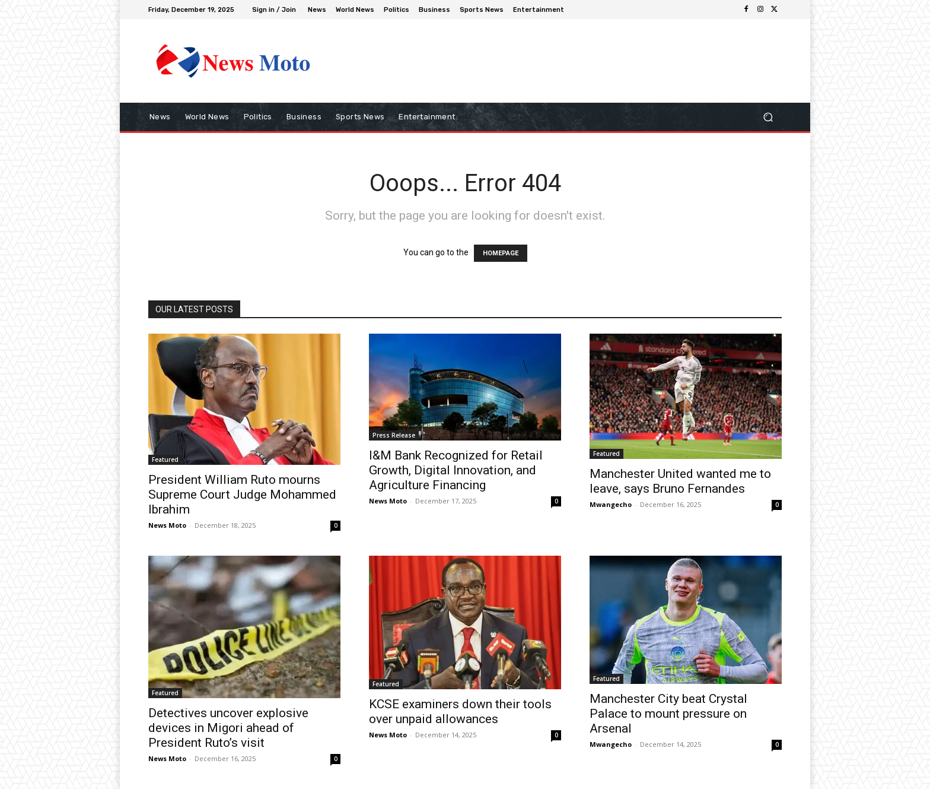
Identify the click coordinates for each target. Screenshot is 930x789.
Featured (165, 459)
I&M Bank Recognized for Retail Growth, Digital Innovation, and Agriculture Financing (456, 470)
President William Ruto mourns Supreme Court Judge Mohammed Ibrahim (242, 495)
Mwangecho (611, 504)
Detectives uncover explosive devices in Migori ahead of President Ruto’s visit (228, 728)
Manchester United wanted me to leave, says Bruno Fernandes (680, 481)
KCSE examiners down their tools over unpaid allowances (460, 711)
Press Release (393, 435)
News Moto (167, 525)
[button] (768, 117)
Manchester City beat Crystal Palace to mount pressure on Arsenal (668, 714)
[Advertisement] (563, 60)
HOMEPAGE (500, 253)
